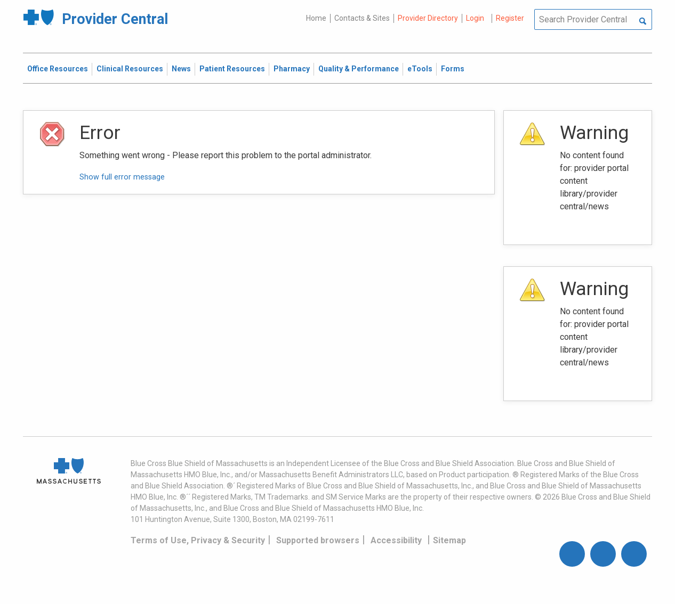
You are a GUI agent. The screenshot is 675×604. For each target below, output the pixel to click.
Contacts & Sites (362, 18)
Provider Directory (428, 18)
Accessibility (396, 540)
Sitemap (449, 540)
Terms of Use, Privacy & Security (198, 540)
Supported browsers (317, 540)
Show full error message (122, 177)
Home (316, 18)
